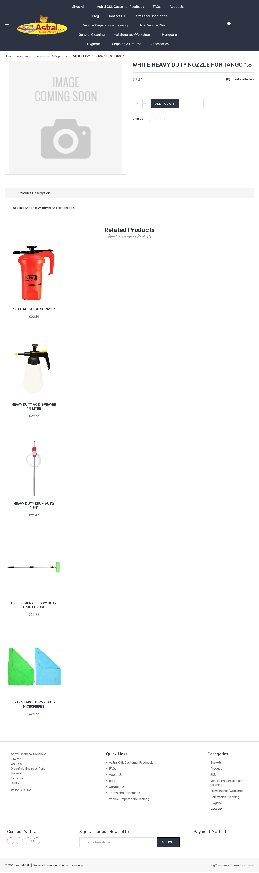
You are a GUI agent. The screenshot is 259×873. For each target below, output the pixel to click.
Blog (95, 16)
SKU (213, 775)
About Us (178, 7)
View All (216, 809)
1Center (249, 866)
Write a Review (244, 79)
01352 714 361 (21, 791)
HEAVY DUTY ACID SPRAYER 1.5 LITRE (34, 407)
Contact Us (116, 16)
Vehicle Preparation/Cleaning (107, 25)
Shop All (80, 7)
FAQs (157, 7)
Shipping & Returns (126, 44)
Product (216, 769)
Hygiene (95, 44)
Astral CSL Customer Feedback (120, 7)
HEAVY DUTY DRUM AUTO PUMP (34, 506)
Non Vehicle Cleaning (158, 25)
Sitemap (77, 866)
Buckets (216, 763)
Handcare (171, 35)
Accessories (161, 44)
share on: (139, 118)
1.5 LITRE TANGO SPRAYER (34, 309)
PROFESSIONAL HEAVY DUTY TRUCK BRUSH (34, 605)
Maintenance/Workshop (133, 35)
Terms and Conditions (150, 16)
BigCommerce (58, 866)
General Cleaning (92, 35)
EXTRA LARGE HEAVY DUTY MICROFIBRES (34, 705)
